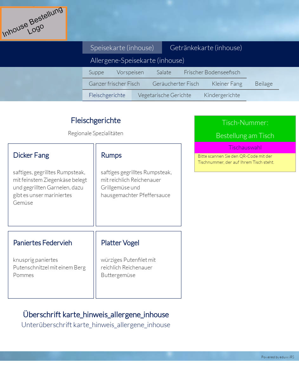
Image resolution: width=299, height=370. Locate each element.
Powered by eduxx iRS (277, 357)
